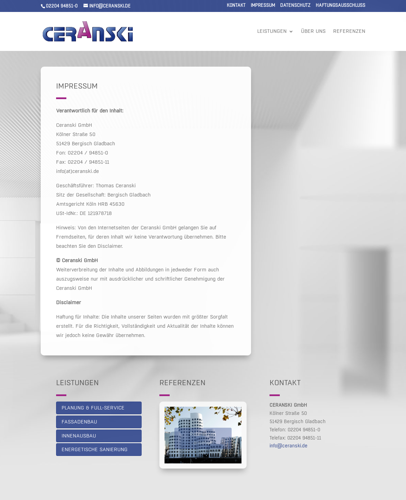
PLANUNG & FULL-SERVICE (93, 407)
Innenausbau (79, 435)
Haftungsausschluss (340, 5)
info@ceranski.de (288, 446)
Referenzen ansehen (203, 440)
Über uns (313, 31)
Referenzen (349, 31)
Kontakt (236, 5)
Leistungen (272, 31)
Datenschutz (295, 5)
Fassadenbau (79, 421)
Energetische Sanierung (95, 449)
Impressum (263, 5)
